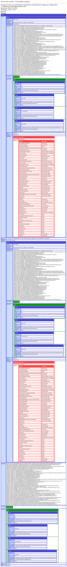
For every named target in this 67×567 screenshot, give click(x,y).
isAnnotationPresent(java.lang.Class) (26, 215)
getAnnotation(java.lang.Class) (25, 151)
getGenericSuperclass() (23, 191)
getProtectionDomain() (23, 202)
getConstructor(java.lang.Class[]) (25, 161)
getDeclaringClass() (23, 177)
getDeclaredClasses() (23, 166)
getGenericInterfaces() (23, 189)
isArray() (20, 219)
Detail (8, 19)
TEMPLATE (17, 90)
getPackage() (21, 200)
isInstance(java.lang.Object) (24, 449)
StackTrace (9, 25)
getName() (21, 199)
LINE (16, 87)
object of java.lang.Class (18, 137)
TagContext (9, 79)
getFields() (21, 187)
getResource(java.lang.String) (24, 204)
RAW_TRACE (17, 101)
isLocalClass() (21, 227)
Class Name (16, 139)
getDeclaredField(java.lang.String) (25, 171)
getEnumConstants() (23, 184)
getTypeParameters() (23, 212)
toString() (21, 235)
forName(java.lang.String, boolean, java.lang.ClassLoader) (30, 148)
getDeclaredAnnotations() (24, 164)
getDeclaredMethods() (23, 176)
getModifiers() (21, 197)
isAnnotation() (21, 214)
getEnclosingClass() (23, 179)
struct (8, 17)
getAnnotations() (22, 153)
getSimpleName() (22, 209)
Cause (2, 16)
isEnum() (21, 222)
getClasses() (21, 158)
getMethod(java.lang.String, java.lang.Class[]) (27, 194)
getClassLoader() (22, 156)
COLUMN (17, 96)
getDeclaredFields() (23, 172)
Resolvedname (9, 24)
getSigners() (21, 207)
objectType (9, 136)
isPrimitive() (21, 230)
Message (8, 22)
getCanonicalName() (23, 154)
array (15, 79)
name (2, 565)
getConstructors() (22, 388)
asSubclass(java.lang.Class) (24, 143)
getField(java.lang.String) (23, 186)
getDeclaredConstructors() (24, 169)
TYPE (16, 92)
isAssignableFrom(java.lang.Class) (25, 220)
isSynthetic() (21, 232)
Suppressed (9, 76)
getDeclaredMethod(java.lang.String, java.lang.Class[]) (29, 174)
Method (20, 141)
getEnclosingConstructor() (24, 181)
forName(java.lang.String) (24, 149)
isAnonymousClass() (23, 217)
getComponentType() (23, 159)
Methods (15, 140)
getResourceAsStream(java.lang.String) (26, 205)
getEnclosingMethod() (23, 182)
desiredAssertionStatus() (23, 146)
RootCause (3, 241)
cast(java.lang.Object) (23, 144)
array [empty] (16, 76)
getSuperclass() (22, 210)
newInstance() (21, 233)
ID (15, 85)
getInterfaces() (22, 192)
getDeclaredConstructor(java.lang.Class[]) (27, 167)
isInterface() (21, 225)
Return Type (44, 141)
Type (8, 133)
